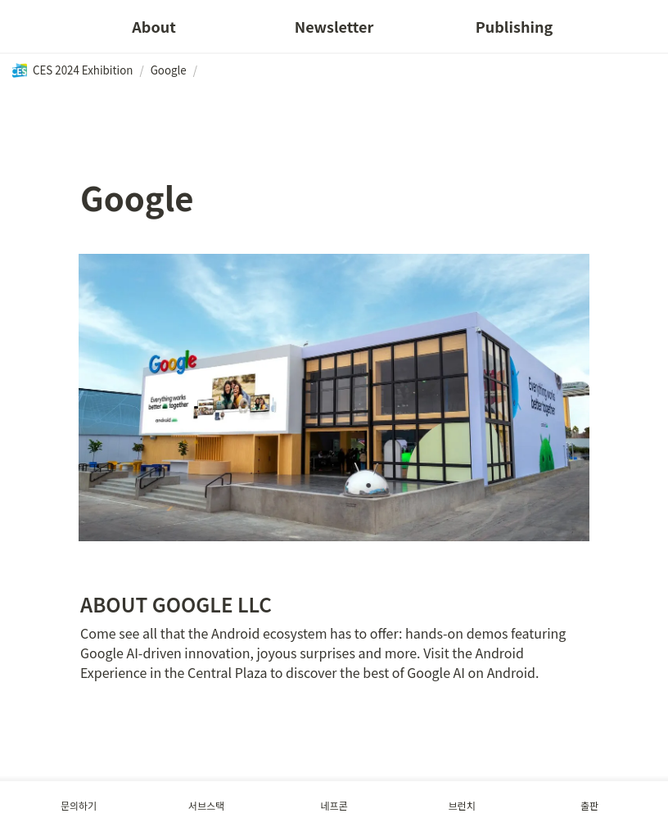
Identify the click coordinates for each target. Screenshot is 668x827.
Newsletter (334, 26)
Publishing (514, 26)
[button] (72, 70)
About (153, 26)
